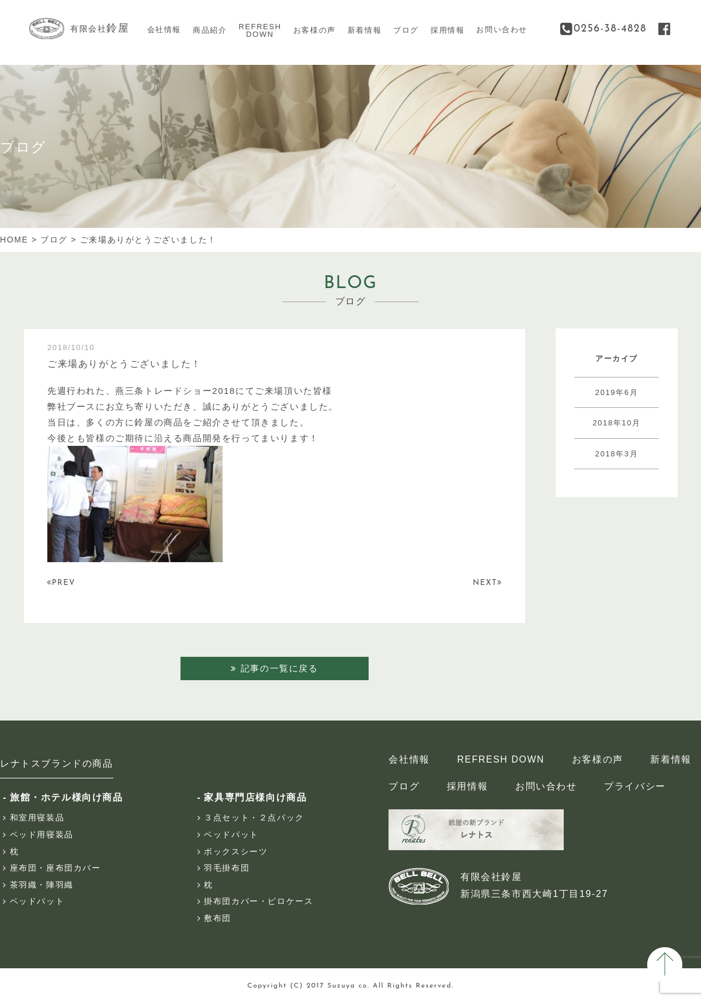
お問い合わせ (502, 30)
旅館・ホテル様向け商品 (66, 797)
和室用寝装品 (37, 818)
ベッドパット (37, 902)
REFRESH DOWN (500, 760)
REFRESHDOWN (259, 31)
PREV (61, 583)
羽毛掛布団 (226, 868)
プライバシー (634, 787)
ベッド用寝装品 (42, 835)
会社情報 (164, 30)
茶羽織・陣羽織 (42, 885)
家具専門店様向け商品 (255, 797)
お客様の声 (314, 30)
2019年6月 (616, 392)
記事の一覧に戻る (274, 668)
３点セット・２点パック (254, 818)
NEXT (487, 583)
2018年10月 (616, 422)
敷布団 (217, 919)
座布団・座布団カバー (55, 868)
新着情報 (364, 30)
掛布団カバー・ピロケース (258, 902)
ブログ (406, 30)
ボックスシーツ (236, 852)
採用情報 (447, 30)
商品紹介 (210, 30)
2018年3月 (616, 453)
